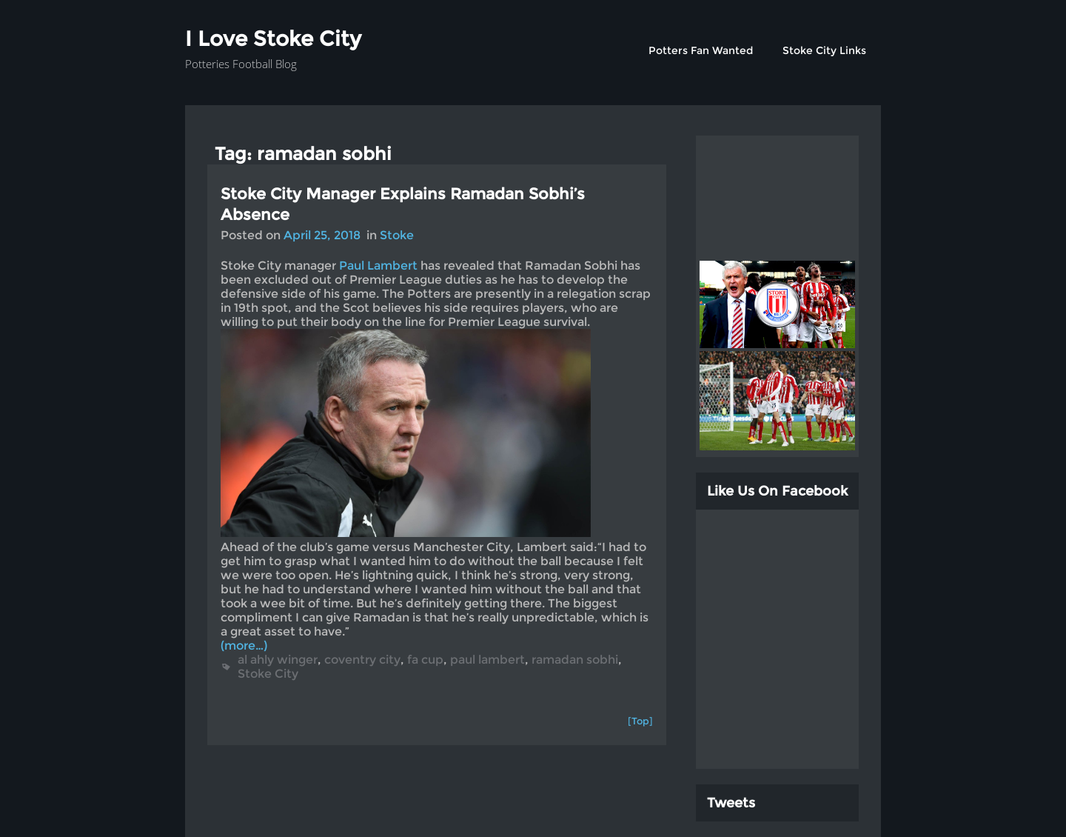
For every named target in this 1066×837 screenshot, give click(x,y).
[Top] (640, 721)
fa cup (425, 660)
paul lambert (487, 660)
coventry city (362, 660)
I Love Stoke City (273, 38)
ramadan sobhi (575, 660)
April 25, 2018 (322, 235)
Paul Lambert (378, 266)
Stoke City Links (824, 50)
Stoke (397, 235)
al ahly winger (278, 660)
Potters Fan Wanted (700, 50)
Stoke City (268, 674)
